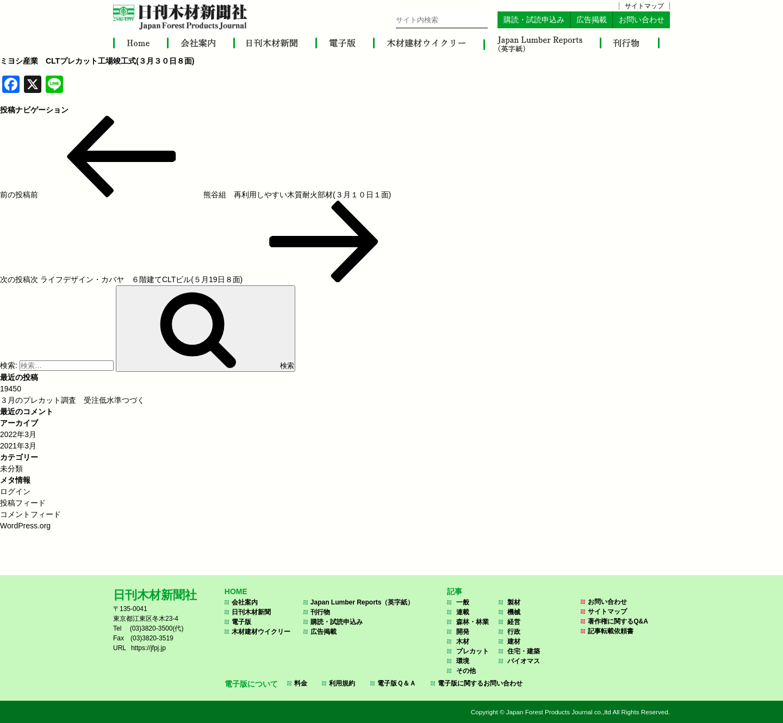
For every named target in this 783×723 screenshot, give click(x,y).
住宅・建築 (523, 651)
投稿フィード (23, 502)
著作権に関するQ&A (618, 621)
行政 (513, 631)
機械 (513, 612)
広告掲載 (591, 20)
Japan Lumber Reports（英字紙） (362, 602)
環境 (462, 661)
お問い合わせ (641, 20)
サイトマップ (644, 6)
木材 (462, 641)
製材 (513, 602)
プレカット (472, 651)
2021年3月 (18, 445)
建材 (513, 641)
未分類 (11, 468)
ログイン (15, 491)
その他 (466, 671)
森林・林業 (472, 622)
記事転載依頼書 (610, 631)
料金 (300, 683)
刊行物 (320, 612)
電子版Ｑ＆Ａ (396, 683)
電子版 (241, 622)
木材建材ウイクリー (261, 631)
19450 (10, 388)
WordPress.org (25, 525)
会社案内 (245, 602)
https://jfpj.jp (148, 648)
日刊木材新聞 (251, 612)
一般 (462, 602)
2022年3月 (18, 434)
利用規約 (342, 683)
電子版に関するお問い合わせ (480, 683)
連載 (462, 612)
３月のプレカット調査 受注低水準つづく (72, 400)
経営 (513, 622)
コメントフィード (30, 514)
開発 (462, 631)
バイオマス (523, 661)
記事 (454, 591)
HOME (236, 591)
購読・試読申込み (534, 20)
